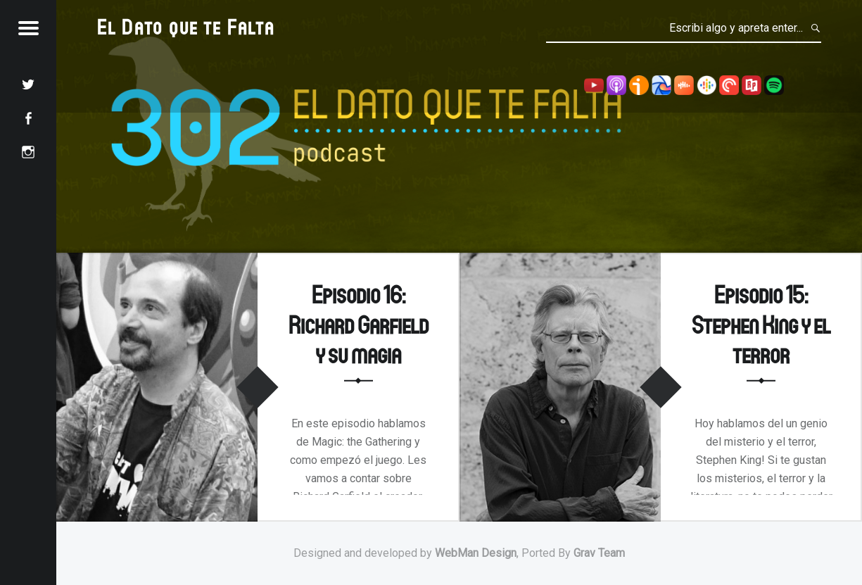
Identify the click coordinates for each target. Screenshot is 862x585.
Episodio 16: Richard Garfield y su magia (359, 323)
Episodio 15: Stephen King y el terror (761, 323)
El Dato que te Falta (186, 26)
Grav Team (599, 553)
